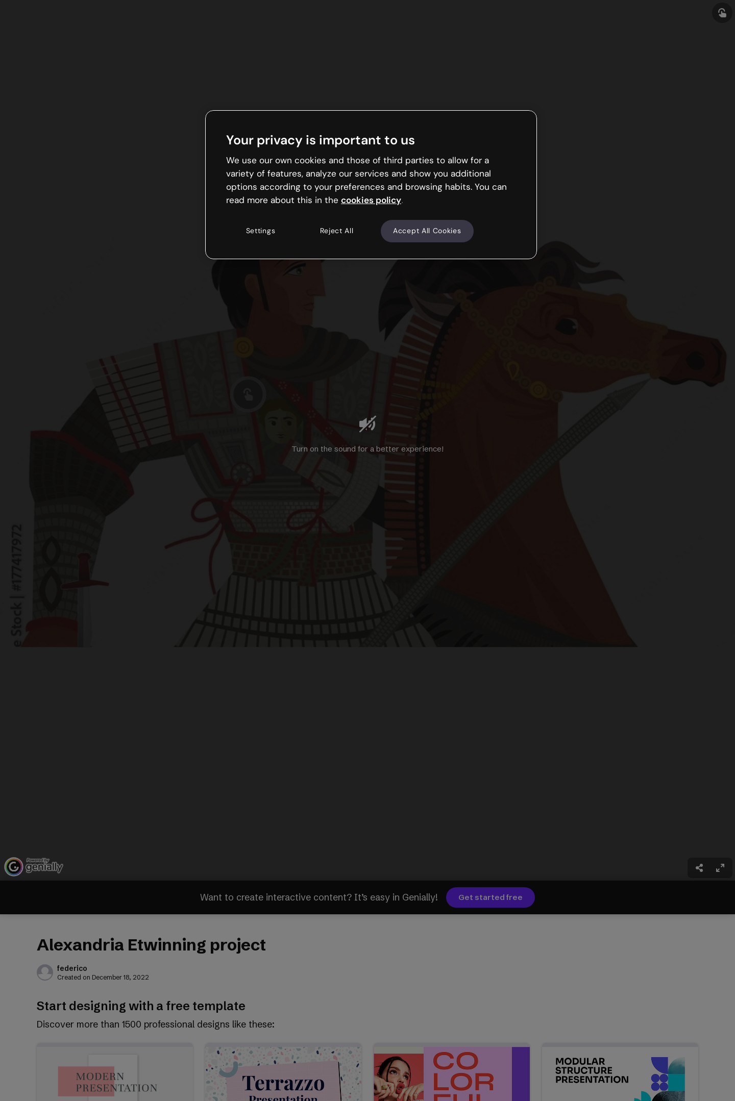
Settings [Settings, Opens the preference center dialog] (261, 230)
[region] (371, 184)
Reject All (337, 230)
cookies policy (371, 200)
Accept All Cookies (427, 230)
